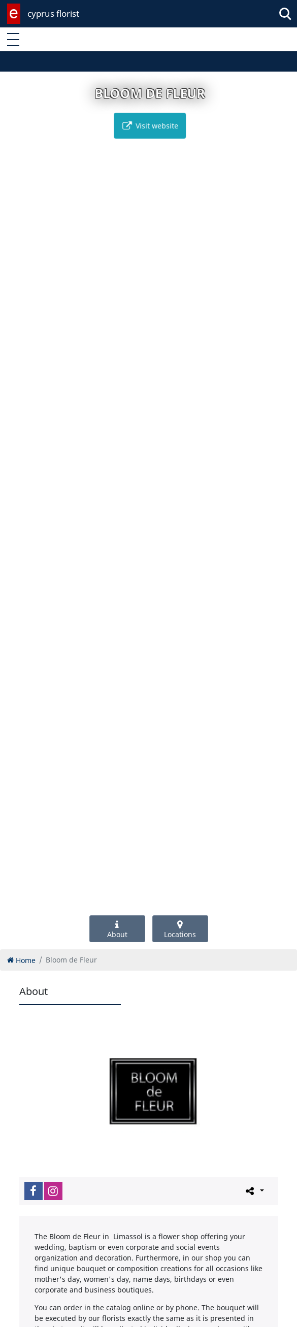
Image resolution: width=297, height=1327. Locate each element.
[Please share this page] (254, 1190)
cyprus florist (53, 13)
